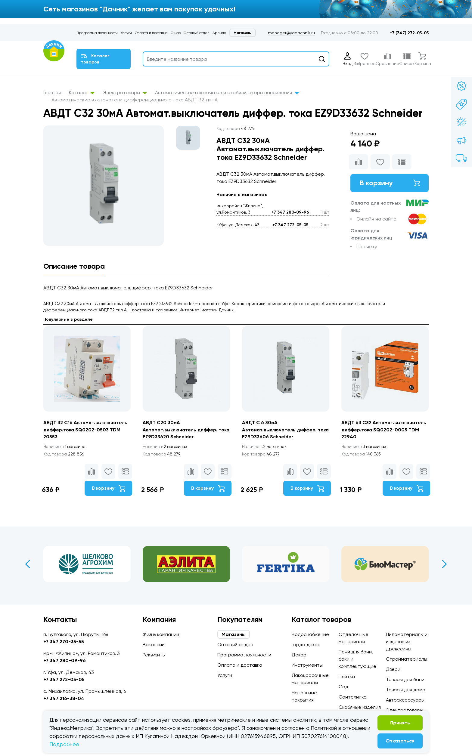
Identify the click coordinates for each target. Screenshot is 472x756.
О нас (176, 33)
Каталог (82, 92)
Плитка (347, 676)
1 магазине (65, 446)
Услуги (126, 33)
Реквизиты (154, 655)
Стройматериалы (406, 659)
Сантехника (353, 697)
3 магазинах (364, 446)
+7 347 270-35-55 (63, 641)
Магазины (243, 33)
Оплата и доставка (151, 33)
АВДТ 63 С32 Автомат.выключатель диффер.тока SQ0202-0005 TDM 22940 (384, 430)
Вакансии (154, 644)
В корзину (389, 183)
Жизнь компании (161, 634)
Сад (343, 687)
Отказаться (400, 741)
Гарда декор (306, 644)
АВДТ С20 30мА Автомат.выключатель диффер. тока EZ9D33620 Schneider (181, 430)
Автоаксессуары (405, 700)
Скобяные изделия (360, 707)
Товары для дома (405, 690)
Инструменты (307, 665)
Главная (52, 92)
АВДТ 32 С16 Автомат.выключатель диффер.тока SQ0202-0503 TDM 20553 (86, 430)
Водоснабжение (310, 634)
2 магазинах (166, 446)
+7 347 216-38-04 (63, 698)
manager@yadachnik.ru (291, 32)
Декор (299, 655)
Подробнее (64, 744)
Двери (393, 669)
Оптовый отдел (197, 33)
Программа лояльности (97, 33)
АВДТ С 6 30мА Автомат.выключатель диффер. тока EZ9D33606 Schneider (280, 430)
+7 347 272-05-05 (290, 224)
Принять (400, 723)
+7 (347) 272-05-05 (409, 32)
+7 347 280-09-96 (290, 212)
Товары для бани (405, 679)
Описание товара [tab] (74, 266)
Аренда (219, 33)
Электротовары (125, 92)
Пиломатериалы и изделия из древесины (406, 641)
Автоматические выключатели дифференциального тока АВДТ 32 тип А (134, 100)
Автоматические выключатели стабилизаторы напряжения (227, 92)
